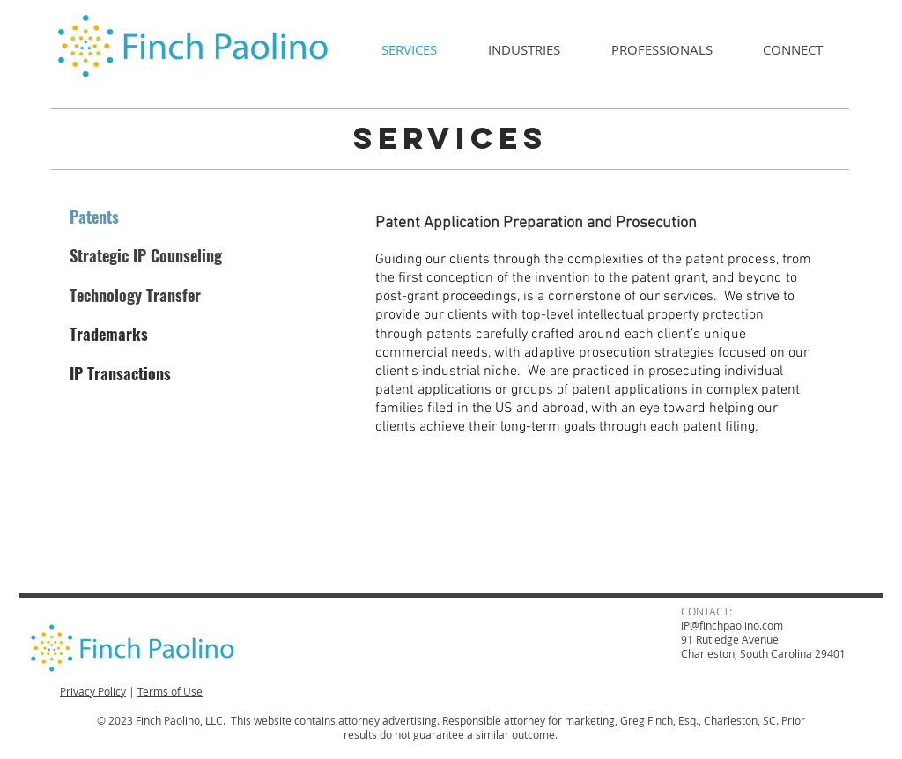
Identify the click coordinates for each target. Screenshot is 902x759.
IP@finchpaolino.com (732, 625)
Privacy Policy (93, 691)
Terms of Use (170, 691)
